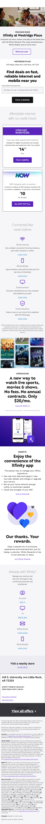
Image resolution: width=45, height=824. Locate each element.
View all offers (22, 711)
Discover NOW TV (22, 406)
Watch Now (22, 617)
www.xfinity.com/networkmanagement (19, 736)
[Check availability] (22, 100)
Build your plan (22, 51)
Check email (22, 633)
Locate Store (22, 667)
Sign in (22, 602)
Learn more (22, 255)
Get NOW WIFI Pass (22, 204)
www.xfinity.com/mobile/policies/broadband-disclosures (21, 759)
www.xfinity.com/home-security (28, 811)
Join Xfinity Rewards (22, 559)
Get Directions (7, 700)
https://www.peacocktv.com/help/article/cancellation (20, 776)
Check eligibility (22, 160)
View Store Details (9, 697)
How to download (22, 494)
